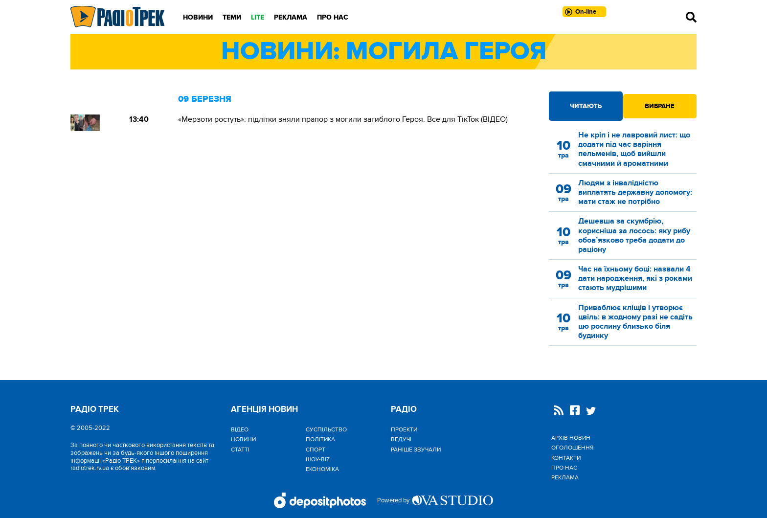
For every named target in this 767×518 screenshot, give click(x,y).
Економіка (322, 469)
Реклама (290, 17)
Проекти (404, 429)
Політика (320, 439)
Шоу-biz (318, 459)
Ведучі (401, 439)
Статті (240, 449)
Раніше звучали (416, 449)
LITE (257, 17)
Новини (198, 17)
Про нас (332, 17)
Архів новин (570, 437)
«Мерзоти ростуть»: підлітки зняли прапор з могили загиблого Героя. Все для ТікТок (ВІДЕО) (343, 119)
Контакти (566, 457)
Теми (232, 17)
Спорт (315, 449)
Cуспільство (326, 429)
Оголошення (572, 447)
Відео (239, 429)
